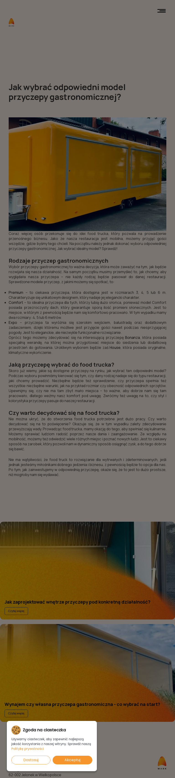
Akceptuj (72, 760)
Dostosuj (31, 760)
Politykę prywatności (27, 748)
